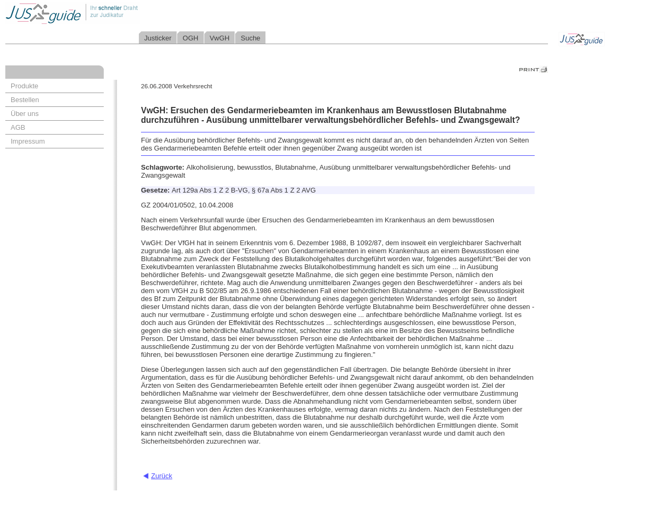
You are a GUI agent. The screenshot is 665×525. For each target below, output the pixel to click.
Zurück (161, 476)
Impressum (28, 141)
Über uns (25, 114)
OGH (190, 38)
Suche (250, 38)
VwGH (220, 38)
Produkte (24, 86)
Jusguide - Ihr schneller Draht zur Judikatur (107, 13)
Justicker (157, 38)
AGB (18, 127)
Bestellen (25, 100)
